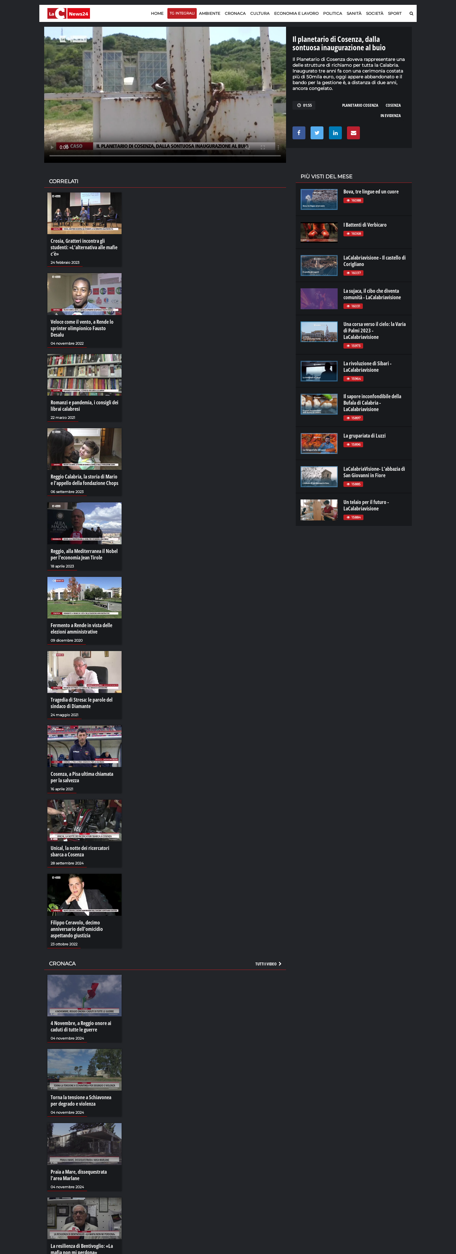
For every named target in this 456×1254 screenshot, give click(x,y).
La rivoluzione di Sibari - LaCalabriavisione (367, 366)
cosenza (393, 105)
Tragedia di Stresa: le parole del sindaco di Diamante (82, 703)
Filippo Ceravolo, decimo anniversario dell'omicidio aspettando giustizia (77, 929)
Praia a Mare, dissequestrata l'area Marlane (79, 1175)
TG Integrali (182, 13)
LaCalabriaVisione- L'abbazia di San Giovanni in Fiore (374, 472)
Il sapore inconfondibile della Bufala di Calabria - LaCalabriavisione (372, 403)
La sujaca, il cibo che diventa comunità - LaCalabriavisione (372, 294)
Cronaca (235, 13)
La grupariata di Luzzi (364, 435)
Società (374, 13)
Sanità (354, 13)
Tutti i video (269, 964)
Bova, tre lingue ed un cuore (371, 191)
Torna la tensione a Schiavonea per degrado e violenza (81, 1100)
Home (157, 13)
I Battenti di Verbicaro (365, 224)
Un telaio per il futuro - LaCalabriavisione (366, 505)
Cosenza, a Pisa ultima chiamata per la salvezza (82, 777)
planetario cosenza (360, 105)
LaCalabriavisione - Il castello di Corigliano (374, 261)
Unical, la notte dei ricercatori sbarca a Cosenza (80, 851)
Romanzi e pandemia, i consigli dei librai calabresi (84, 405)
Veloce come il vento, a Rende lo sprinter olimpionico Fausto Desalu (82, 328)
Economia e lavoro (296, 13)
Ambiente (209, 13)
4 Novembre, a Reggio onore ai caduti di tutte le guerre (81, 1026)
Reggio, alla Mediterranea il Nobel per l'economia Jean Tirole (84, 554)
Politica (332, 13)
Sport (394, 13)
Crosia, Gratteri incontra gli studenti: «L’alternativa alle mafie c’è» (84, 247)
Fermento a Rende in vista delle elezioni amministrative (81, 628)
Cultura (260, 13)
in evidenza (391, 115)
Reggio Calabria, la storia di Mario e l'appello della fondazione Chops (84, 480)
